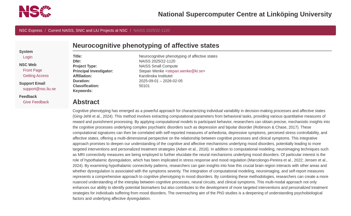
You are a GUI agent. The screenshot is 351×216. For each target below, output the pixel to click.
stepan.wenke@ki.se (185, 71)
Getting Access (36, 75)
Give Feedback (36, 102)
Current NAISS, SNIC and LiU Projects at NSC (88, 30)
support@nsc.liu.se (39, 89)
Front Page (32, 70)
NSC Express (30, 30)
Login (27, 57)
